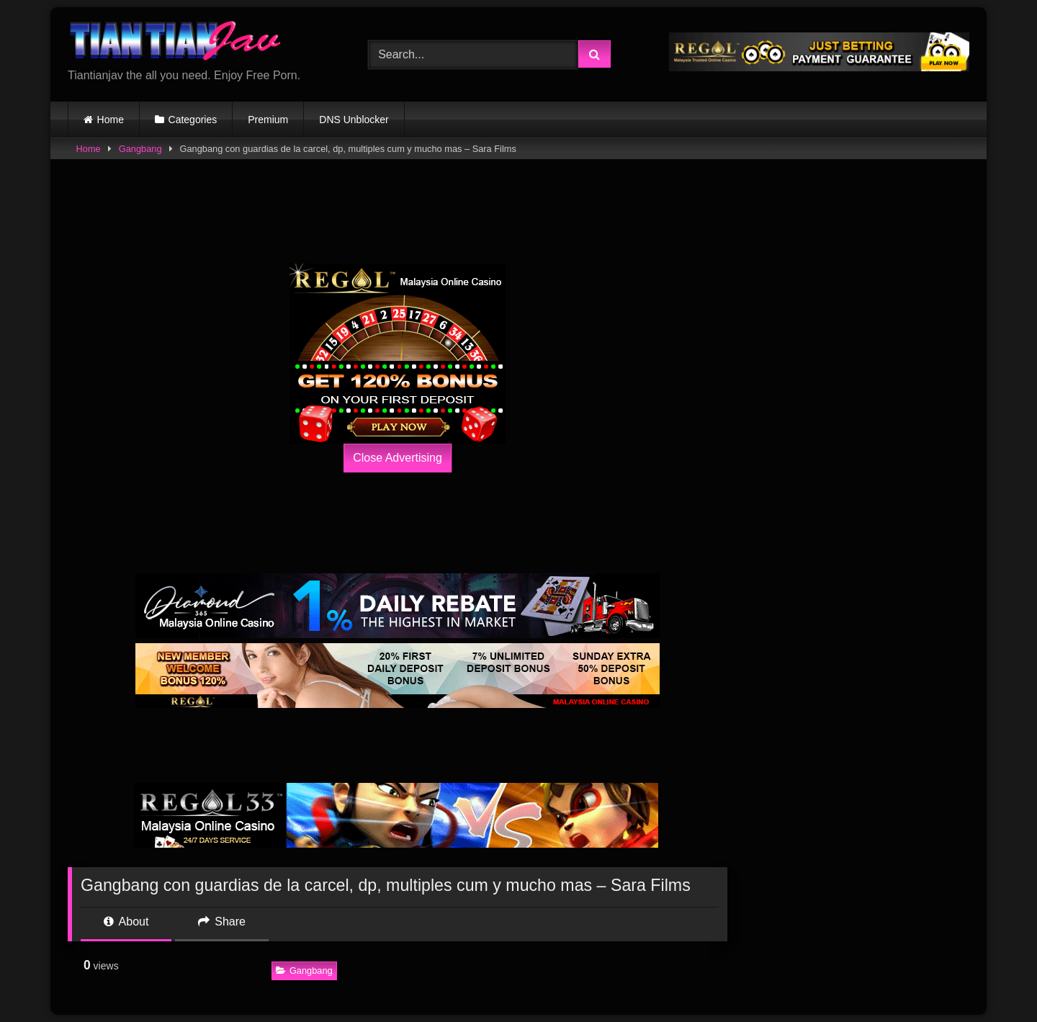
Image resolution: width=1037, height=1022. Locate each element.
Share (222, 921)
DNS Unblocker (353, 119)
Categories (193, 119)
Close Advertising (397, 458)
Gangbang (140, 148)
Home (110, 119)
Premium (268, 119)
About (126, 921)
